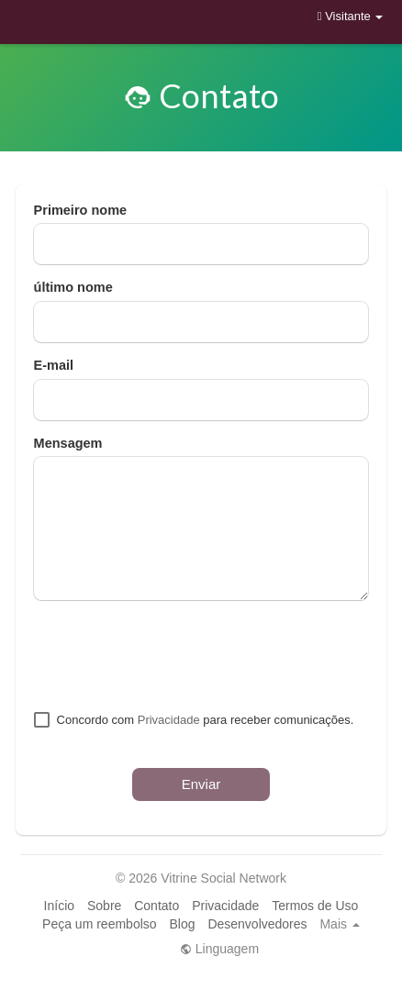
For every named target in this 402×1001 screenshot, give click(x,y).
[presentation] (173, 655)
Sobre (104, 905)
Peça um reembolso (99, 924)
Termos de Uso (315, 905)
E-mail (54, 365)
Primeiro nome (81, 210)
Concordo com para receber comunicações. (205, 720)
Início (59, 905)
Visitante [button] (351, 16)
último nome (73, 287)
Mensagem (68, 443)
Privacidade (169, 720)
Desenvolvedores (257, 924)
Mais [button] (339, 924)
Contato (156, 905)
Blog (182, 924)
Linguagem (219, 948)
